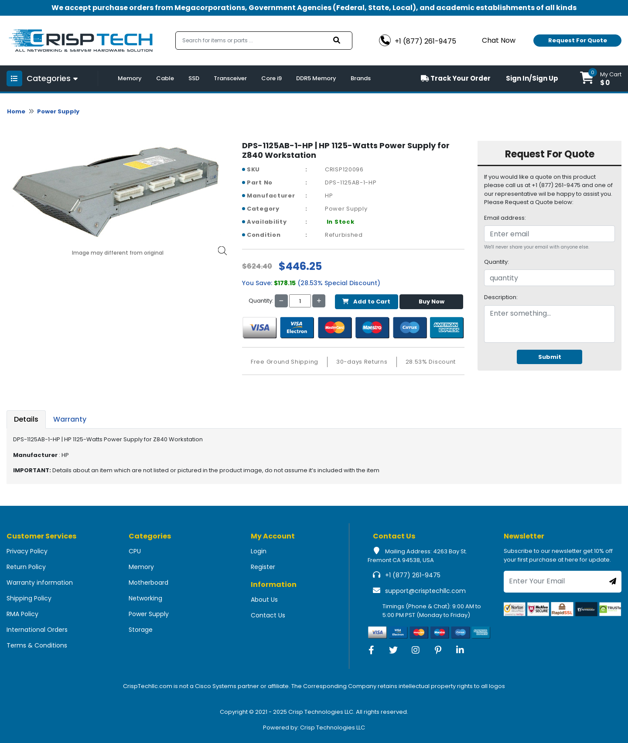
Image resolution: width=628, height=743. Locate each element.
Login (258, 551)
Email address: (505, 218)
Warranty (69, 419)
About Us (264, 599)
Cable (165, 78)
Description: (501, 297)
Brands (361, 78)
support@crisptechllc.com (425, 590)
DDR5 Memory (316, 78)
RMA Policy (22, 614)
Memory (130, 78)
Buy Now (431, 301)
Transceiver (230, 78)
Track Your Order (456, 78)
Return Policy (26, 566)
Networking (145, 598)
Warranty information (40, 582)
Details (26, 419)
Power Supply (58, 111)
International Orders (37, 629)
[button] (600, 78)
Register (263, 566)
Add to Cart (366, 301)
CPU (135, 551)
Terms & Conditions (37, 645)
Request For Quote (577, 40)
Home (16, 111)
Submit (549, 357)
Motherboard (148, 582)
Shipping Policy (29, 598)
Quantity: (496, 262)
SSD (193, 78)
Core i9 (271, 78)
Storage (141, 629)
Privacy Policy (27, 551)
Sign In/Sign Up (532, 78)
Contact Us (268, 615)
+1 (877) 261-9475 (412, 575)
